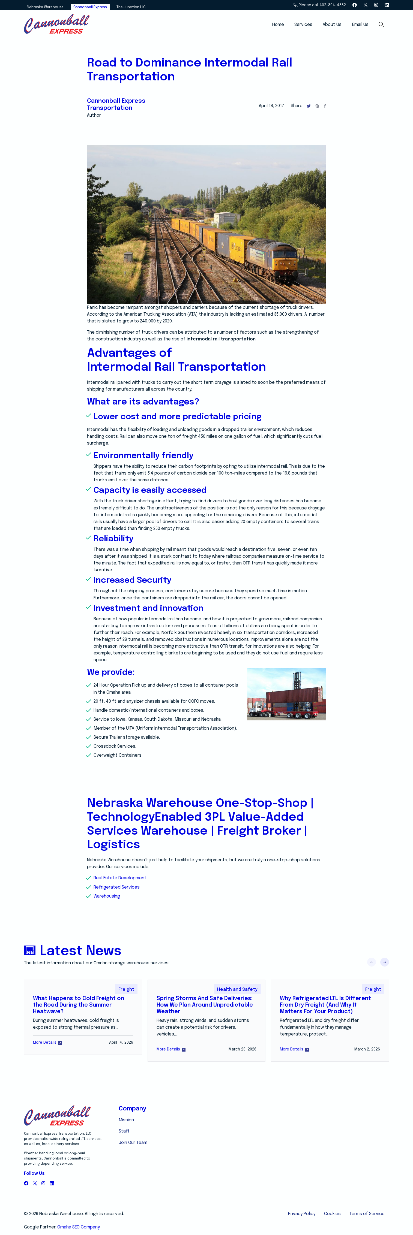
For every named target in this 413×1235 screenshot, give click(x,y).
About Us (332, 24)
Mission (126, 1120)
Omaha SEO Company (78, 1227)
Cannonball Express (90, 7)
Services (303, 24)
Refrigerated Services (117, 887)
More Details (47, 1043)
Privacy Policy (301, 1214)
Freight (126, 989)
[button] (384, 962)
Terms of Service (367, 1214)
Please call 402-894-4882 (319, 5)
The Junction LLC (130, 7)
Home (278, 24)
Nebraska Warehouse (45, 7)
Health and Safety (237, 989)
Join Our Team (133, 1142)
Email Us (360, 24)
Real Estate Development (120, 878)
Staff (124, 1131)
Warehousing (107, 896)
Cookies (332, 1214)
